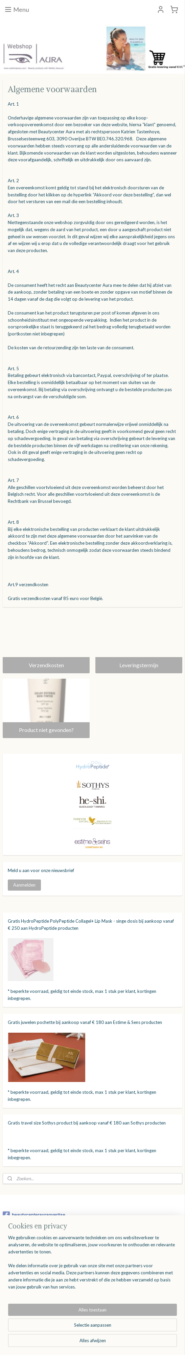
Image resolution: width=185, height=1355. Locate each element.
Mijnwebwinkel (161, 1342)
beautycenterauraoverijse (34, 1215)
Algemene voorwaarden (28, 1303)
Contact (11, 1310)
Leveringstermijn (138, 665)
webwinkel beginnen (106, 1342)
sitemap (70, 1342)
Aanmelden (24, 885)
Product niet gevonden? (46, 730)
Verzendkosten (46, 665)
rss (83, 1342)
